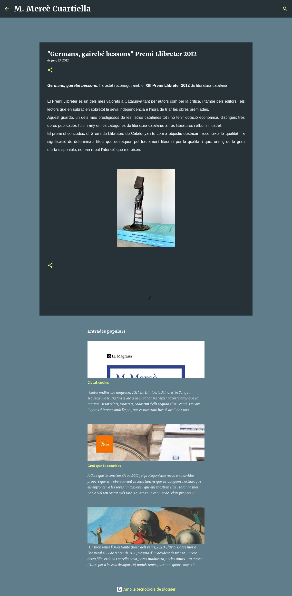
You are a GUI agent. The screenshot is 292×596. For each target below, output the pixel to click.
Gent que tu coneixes (104, 466)
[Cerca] (98, 9)
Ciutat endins (98, 383)
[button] (50, 70)
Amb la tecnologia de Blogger (146, 589)
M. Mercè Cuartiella (52, 9)
